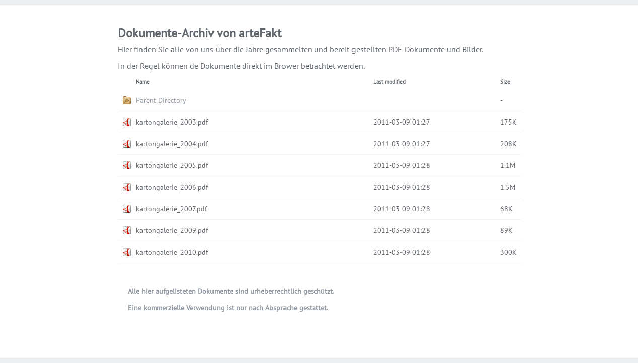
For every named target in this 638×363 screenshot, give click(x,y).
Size (505, 81)
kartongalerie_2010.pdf (172, 252)
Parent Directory (161, 100)
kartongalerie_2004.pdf (172, 143)
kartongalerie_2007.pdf (171, 208)
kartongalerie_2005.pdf (172, 165)
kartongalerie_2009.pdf (172, 230)
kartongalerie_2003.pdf (172, 122)
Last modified (389, 81)
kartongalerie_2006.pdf (172, 187)
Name (143, 81)
